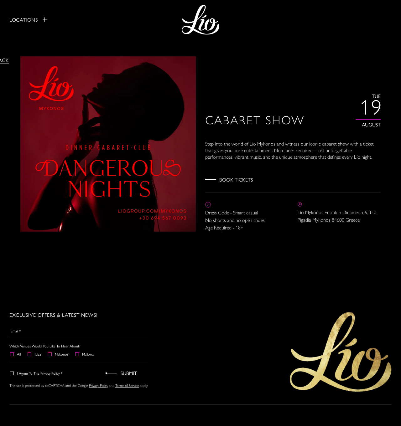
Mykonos (58, 354)
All (16, 354)
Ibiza (34, 354)
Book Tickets (236, 179)
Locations (28, 20)
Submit (129, 373)
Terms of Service (127, 385)
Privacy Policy (98, 385)
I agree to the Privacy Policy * (37, 373)
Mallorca (85, 354)
